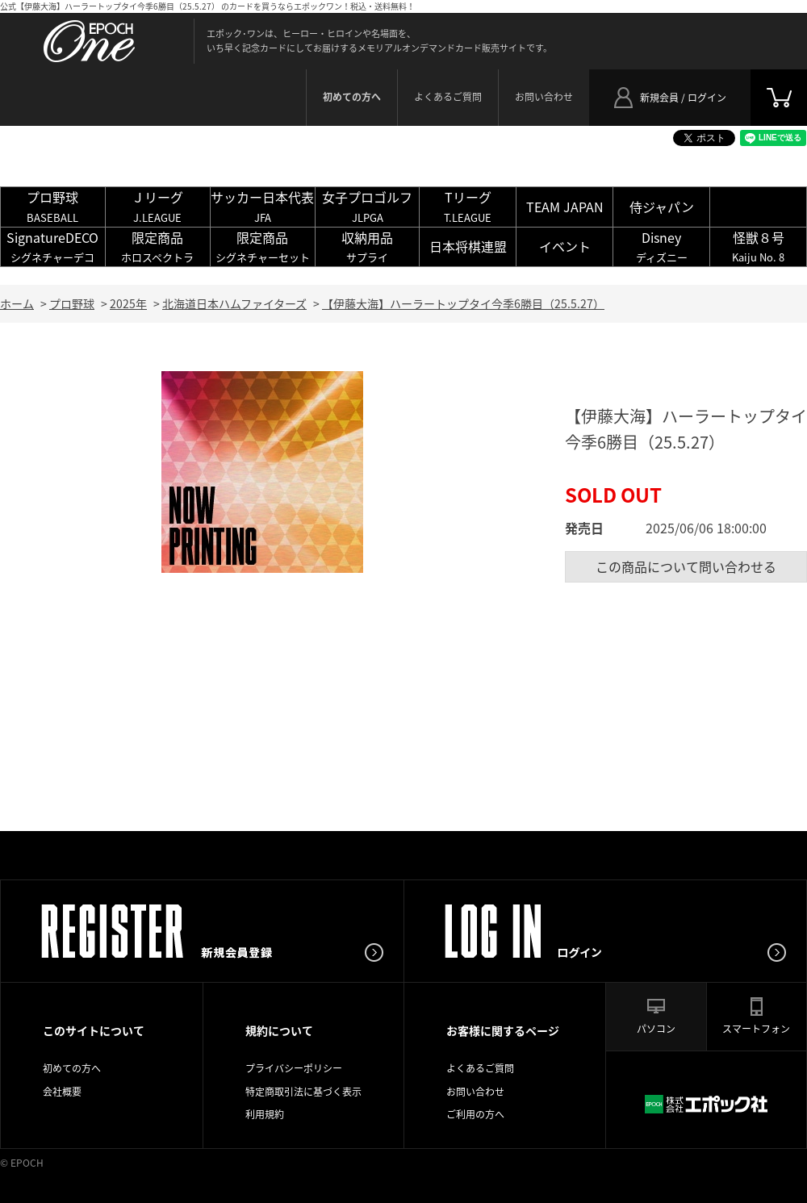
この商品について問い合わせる (686, 566)
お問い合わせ (544, 97)
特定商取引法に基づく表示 (303, 1091)
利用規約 (264, 1114)
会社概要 (62, 1091)
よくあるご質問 (448, 97)
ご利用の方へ (475, 1114)
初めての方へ (72, 1068)
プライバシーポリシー (293, 1068)
